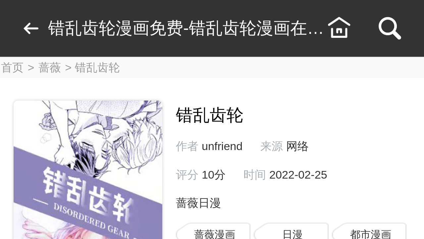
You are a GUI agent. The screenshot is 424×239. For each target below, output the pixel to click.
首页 (12, 67)
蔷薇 (49, 67)
